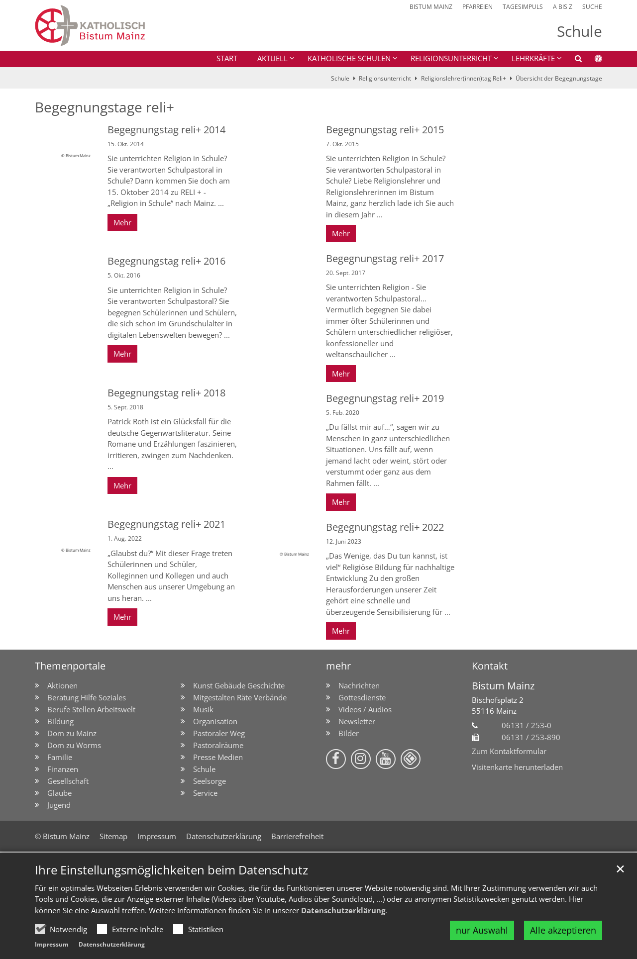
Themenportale (70, 666)
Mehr (122, 222)
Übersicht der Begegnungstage (559, 78)
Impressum (52, 944)
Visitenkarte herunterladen (517, 767)
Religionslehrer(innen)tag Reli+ (463, 78)
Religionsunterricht (385, 78)
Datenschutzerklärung (343, 910)
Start (226, 58)
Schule (340, 78)
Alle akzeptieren (563, 930)
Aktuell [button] (272, 58)
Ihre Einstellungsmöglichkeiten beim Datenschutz (171, 870)
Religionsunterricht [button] (451, 58)
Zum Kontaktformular (509, 751)
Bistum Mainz (503, 685)
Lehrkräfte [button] (533, 58)
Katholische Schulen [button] (349, 58)
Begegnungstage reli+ (104, 107)
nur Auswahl (482, 930)
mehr (338, 666)
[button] (572, 60)
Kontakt (490, 666)
